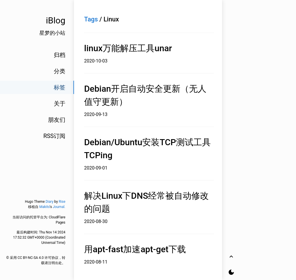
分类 (59, 71)
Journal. (59, 207)
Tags (91, 19)
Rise (62, 202)
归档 (59, 54)
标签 (59, 87)
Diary (49, 202)
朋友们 (56, 119)
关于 (59, 103)
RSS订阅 (54, 135)
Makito (44, 207)
